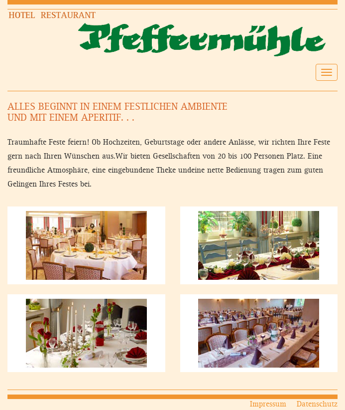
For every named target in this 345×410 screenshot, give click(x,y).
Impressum (268, 404)
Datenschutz (317, 404)
